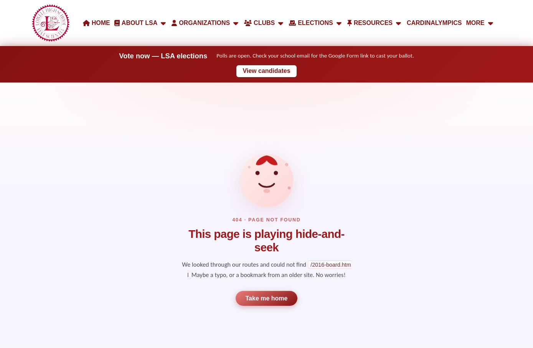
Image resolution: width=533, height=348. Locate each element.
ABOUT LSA (140, 23)
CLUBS (264, 23)
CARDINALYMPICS (434, 23)
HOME (96, 23)
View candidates (266, 71)
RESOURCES (375, 23)
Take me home (267, 298)
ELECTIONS (316, 23)
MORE (480, 23)
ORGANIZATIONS (206, 23)
